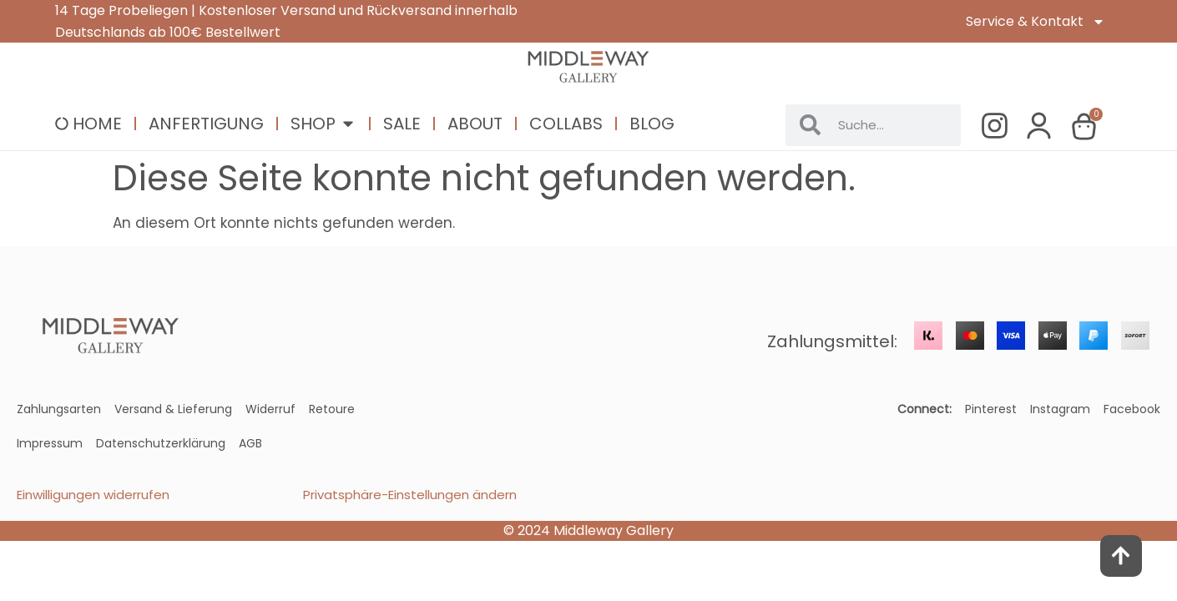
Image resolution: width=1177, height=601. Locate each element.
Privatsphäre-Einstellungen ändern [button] (410, 494)
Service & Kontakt (1035, 22)
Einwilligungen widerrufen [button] (93, 494)
